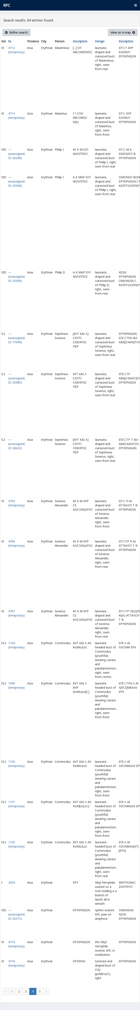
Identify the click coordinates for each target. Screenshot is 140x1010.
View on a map (123, 32)
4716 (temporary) (16, 963)
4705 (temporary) (16, 503)
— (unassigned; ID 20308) (16, 181)
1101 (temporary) (16, 804)
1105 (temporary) (16, 844)
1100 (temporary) (16, 764)
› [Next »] (46, 991)
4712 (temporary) (16, 50)
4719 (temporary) (16, 944)
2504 (11, 882)
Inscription (80, 41)
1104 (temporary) (16, 645)
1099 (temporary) (16, 685)
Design (99, 41)
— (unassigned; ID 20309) (16, 276)
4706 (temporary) (16, 543)
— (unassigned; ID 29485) (16, 378)
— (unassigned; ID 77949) (16, 338)
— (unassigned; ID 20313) (16, 914)
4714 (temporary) (16, 115)
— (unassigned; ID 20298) (16, 153)
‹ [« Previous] (5, 991)
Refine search (16, 32)
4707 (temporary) (16, 613)
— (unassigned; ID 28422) (16, 444)
